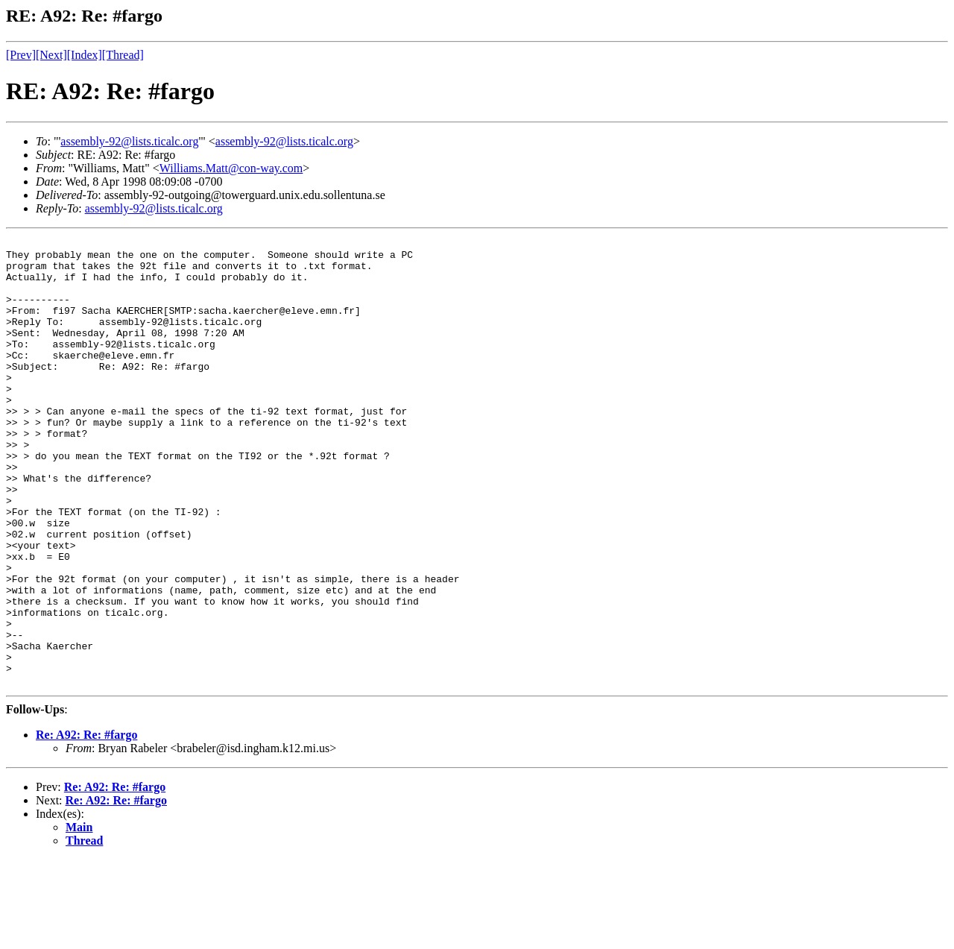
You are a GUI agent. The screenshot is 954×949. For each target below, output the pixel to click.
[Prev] (21, 54)
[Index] (84, 54)
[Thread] (123, 54)
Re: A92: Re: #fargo (86, 824)
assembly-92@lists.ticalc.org (129, 141)
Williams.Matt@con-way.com (231, 168)
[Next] (51, 54)
